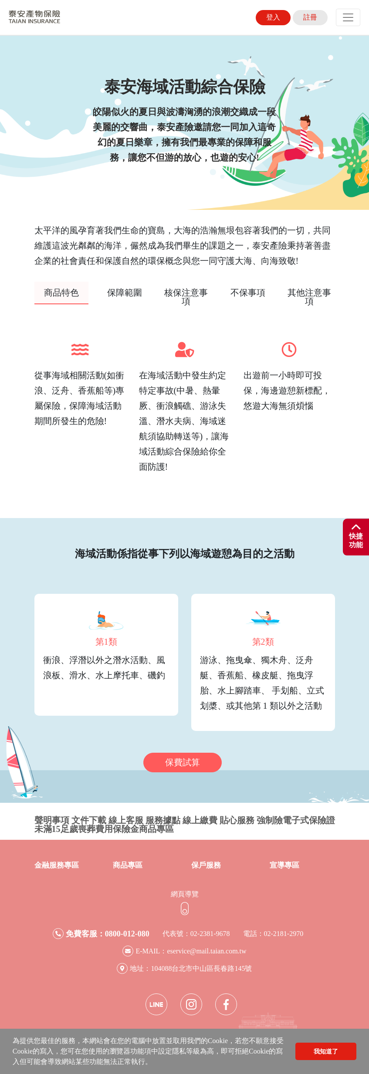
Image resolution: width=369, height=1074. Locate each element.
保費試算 (182, 762)
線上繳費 (200, 820)
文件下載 (88, 820)
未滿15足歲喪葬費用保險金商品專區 (104, 829)
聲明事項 (51, 820)
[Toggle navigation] (348, 17)
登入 (273, 17)
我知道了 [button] (326, 1051)
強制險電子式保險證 (296, 820)
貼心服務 (237, 820)
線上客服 (125, 820)
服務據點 (163, 820)
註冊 (310, 17)
